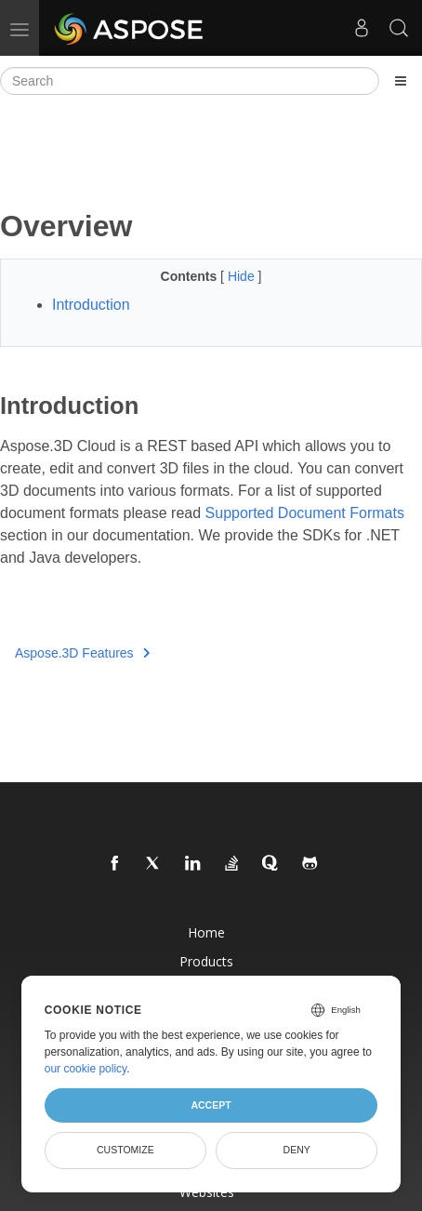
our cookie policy (86, 1068)
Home (206, 932)
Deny (297, 1149)
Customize (125, 1149)
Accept (211, 1105)
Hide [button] (243, 276)
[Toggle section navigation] (400, 80)
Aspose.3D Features (82, 652)
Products (206, 961)
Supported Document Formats (304, 513)
